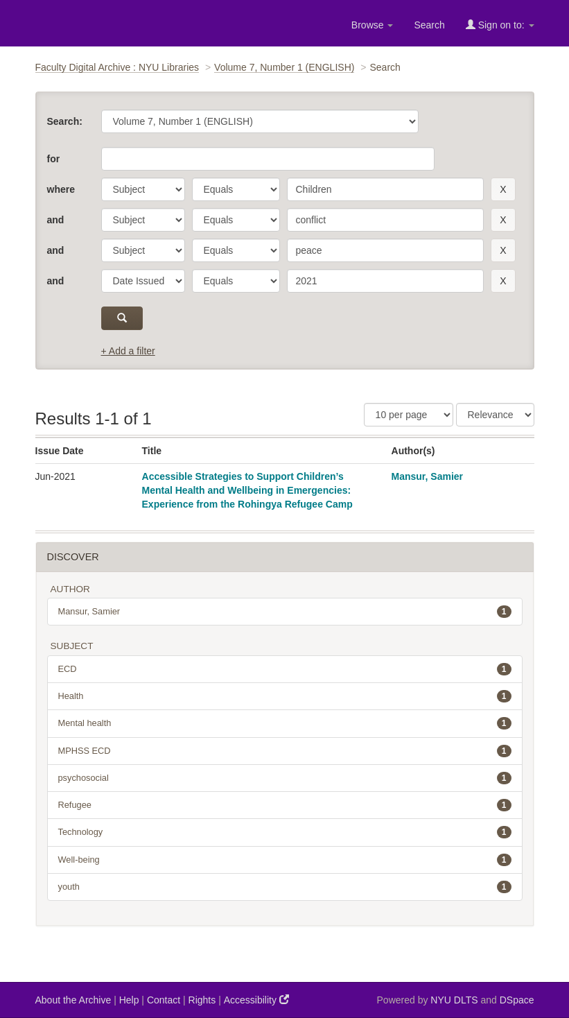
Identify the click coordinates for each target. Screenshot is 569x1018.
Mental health (284, 723)
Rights (202, 1000)
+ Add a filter (128, 350)
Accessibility (256, 1000)
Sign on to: (500, 25)
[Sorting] (495, 414)
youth (284, 887)
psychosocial (284, 778)
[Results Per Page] (408, 414)
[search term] (385, 189)
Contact (163, 1000)
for (53, 158)
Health (284, 696)
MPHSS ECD (284, 751)
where (61, 189)
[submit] (122, 318)
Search (429, 25)
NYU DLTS (454, 1000)
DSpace (517, 1000)
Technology (284, 832)
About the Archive (73, 1000)
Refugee (284, 805)
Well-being (284, 860)
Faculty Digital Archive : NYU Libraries (117, 67)
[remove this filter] (503, 189)
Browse (372, 25)
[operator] (236, 189)
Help (129, 1000)
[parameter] (143, 189)
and (55, 219)
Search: (64, 121)
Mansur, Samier (428, 476)
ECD (284, 669)
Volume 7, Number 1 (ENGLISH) (284, 67)
